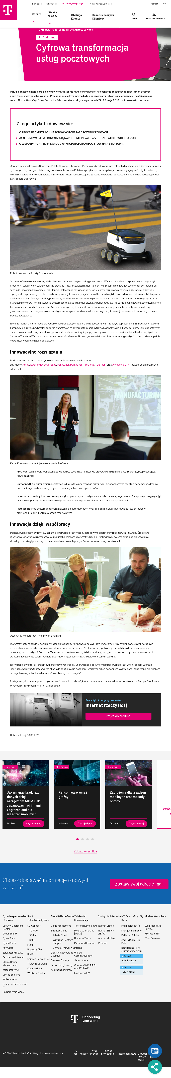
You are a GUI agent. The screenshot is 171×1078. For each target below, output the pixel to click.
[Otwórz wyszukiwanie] (134, 15)
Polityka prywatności (107, 1052)
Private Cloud (60, 935)
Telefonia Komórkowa (85, 926)
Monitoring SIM (82, 973)
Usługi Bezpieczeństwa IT (15, 986)
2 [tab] (82, 839)
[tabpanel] (25, 794)
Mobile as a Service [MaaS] (84, 932)
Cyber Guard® (10, 933)
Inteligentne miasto (131, 930)
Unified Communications (83, 954)
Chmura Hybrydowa (63, 948)
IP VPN (30, 954)
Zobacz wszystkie (85, 851)
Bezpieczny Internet (13, 957)
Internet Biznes (106, 926)
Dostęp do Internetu (109, 916)
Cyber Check (9, 943)
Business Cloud (59, 930)
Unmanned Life (120, 364)
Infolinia (78, 948)
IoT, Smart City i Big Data (132, 918)
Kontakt (154, 4)
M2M (30, 945)
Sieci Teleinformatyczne (38, 918)
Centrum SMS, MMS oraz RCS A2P (85, 967)
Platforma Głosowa (84, 943)
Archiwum (11, 824)
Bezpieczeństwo (127, 1054)
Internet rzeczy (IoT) (131, 926)
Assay (26, 364)
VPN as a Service (11, 975)
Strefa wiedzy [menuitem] (56, 12)
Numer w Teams (82, 938)
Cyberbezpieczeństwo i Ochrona (15, 918)
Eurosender (36, 364)
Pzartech (101, 364)
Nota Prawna (94, 1052)
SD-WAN (33, 930)
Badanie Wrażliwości (13, 992)
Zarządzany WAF (11, 970)
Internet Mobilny (106, 938)
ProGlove (89, 364)
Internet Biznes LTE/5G (106, 932)
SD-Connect (33, 926)
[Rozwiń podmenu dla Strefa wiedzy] (50, 22)
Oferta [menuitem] (36, 12)
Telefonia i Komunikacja (81, 918)
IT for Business (152, 938)
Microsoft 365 (152, 933)
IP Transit (102, 943)
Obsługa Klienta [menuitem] (76, 15)
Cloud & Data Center (62, 916)
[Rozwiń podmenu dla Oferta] (34, 22)
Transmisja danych (37, 964)
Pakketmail (76, 364)
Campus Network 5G (38, 959)
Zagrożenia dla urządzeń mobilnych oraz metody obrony (128, 797)
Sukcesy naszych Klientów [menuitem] (102, 15)
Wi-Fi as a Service (36, 973)
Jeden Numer (81, 960)
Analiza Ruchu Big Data (130, 942)
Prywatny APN (34, 949)
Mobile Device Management (10, 964)
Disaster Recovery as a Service (62, 954)
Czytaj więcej (33, 823)
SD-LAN (33, 935)
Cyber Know (9, 938)
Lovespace (50, 364)
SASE (32, 940)
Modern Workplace (155, 916)
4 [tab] (92, 839)
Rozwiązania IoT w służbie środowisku (131, 949)
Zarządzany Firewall (13, 953)
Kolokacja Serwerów (61, 970)
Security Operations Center (13, 927)
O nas (75, 1052)
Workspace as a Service (153, 927)
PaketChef (63, 364)
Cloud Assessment (61, 926)
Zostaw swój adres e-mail (139, 884)
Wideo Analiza (10, 979)
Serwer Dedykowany (61, 965)
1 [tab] (77, 839)
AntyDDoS (8, 948)
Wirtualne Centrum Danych (63, 942)
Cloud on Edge (35, 968)
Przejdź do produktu (118, 716)
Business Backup (60, 960)
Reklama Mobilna (130, 935)
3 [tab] (87, 839)
